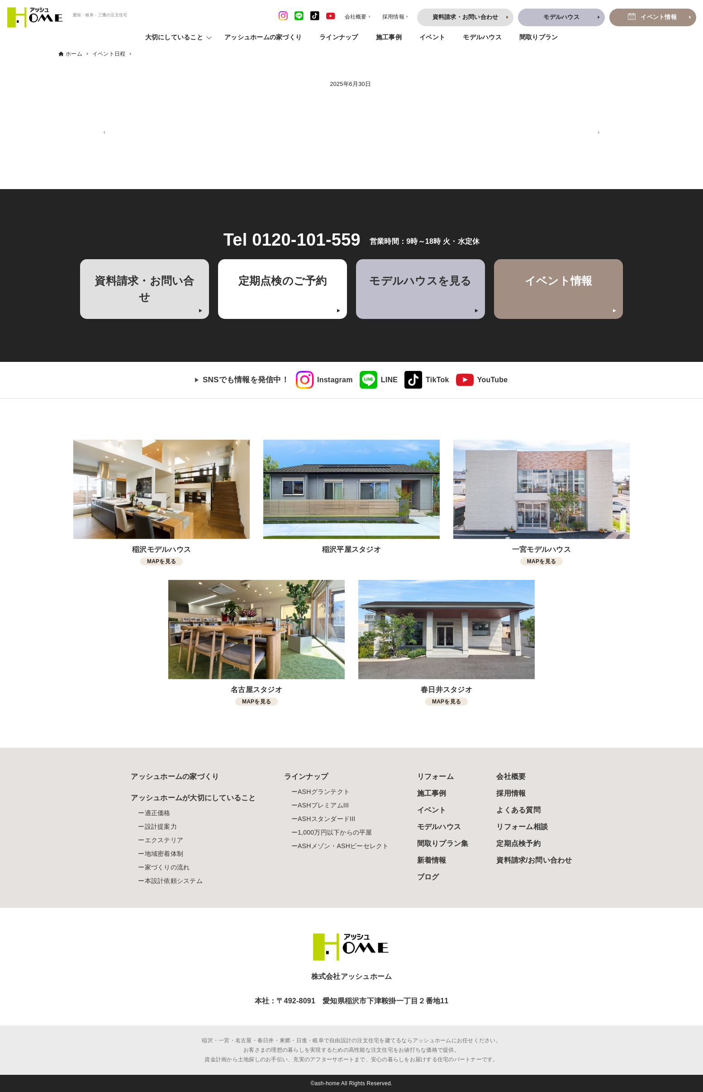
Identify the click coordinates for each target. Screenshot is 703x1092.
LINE (389, 380)
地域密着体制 (164, 853)
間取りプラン (538, 37)
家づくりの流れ (167, 867)
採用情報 (511, 793)
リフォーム (435, 776)
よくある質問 (518, 810)
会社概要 (511, 776)
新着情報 (431, 860)
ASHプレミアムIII (323, 805)
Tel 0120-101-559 (292, 239)
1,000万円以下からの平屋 (335, 832)
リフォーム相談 (522, 827)
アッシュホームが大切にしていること (193, 798)
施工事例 (389, 37)
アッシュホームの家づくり (263, 37)
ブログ (428, 877)
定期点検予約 (518, 843)
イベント (432, 37)
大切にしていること (174, 37)
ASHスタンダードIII (326, 818)
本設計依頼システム (174, 880)
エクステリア (164, 840)
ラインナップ (338, 37)
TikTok (437, 380)
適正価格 (158, 813)
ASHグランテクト (324, 791)
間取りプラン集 (443, 843)
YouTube (492, 380)
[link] (324, 380)
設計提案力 (161, 826)
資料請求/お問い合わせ (534, 860)
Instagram (335, 380)
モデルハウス (482, 37)
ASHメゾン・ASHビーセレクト (343, 846)
